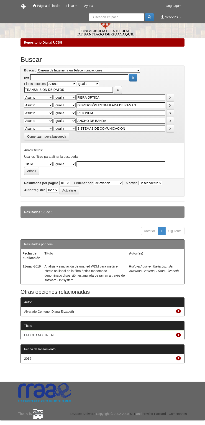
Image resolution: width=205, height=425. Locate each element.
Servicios (171, 17)
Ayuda (88, 6)
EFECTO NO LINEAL (39, 335)
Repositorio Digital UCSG (43, 42)
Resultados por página (41, 183)
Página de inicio (46, 6)
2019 (27, 358)
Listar (71, 6)
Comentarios (178, 414)
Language (173, 6)
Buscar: (30, 70)
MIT (132, 414)
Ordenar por (83, 183)
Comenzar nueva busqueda (46, 136)
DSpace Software (82, 414)
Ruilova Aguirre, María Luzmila (151, 266)
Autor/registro (34, 190)
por (26, 77)
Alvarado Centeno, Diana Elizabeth (154, 271)
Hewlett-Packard (154, 414)
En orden (131, 183)
